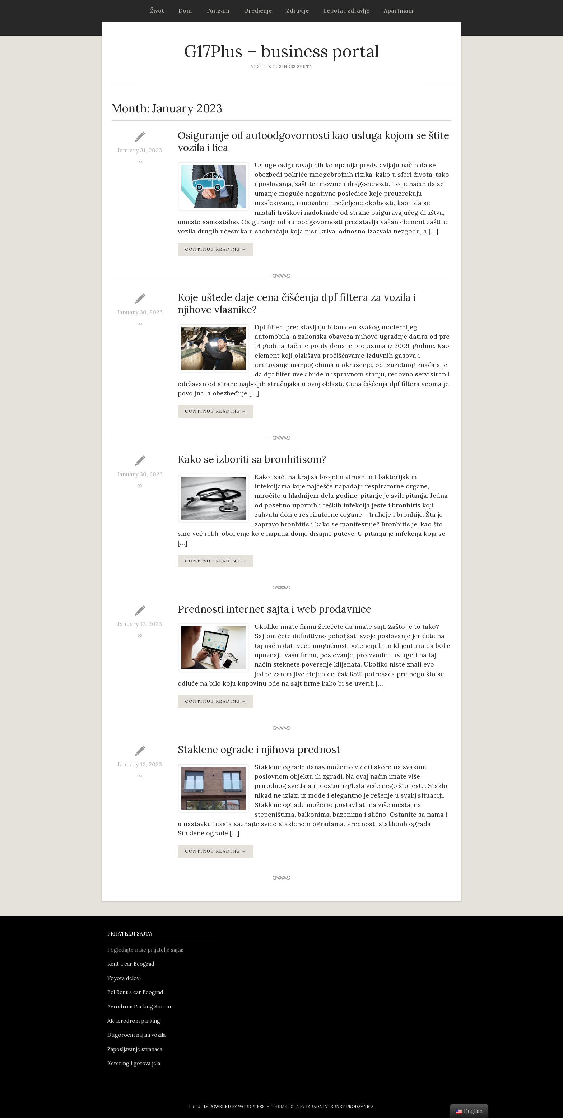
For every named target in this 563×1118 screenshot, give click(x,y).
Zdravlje (297, 10)
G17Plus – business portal (281, 51)
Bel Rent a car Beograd (135, 992)
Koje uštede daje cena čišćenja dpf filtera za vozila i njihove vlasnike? (297, 303)
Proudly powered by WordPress (227, 1106)
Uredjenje (258, 10)
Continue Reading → (215, 249)
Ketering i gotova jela (133, 1063)
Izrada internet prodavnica (339, 1106)
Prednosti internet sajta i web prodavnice (274, 609)
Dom (185, 10)
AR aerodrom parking (133, 1021)
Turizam (217, 10)
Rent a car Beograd (130, 964)
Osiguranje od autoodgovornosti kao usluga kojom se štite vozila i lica (313, 141)
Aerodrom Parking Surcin (139, 1006)
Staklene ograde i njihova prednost (259, 749)
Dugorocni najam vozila (136, 1035)
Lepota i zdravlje (346, 10)
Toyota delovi (124, 978)
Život (157, 10)
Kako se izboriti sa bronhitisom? (252, 459)
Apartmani (398, 10)
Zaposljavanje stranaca (134, 1049)
